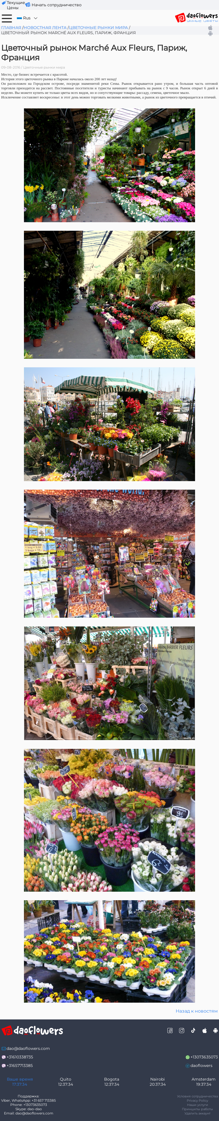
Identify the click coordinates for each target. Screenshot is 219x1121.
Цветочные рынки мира (98, 27)
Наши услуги (197, 1105)
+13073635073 (204, 1057)
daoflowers (201, 1065)
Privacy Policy (197, 1101)
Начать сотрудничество (57, 4)
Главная (11, 27)
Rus (27, 18)
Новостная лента (45, 27)
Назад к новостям (197, 1011)
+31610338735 (20, 1057)
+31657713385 (20, 1065)
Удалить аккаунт (197, 1113)
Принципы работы (197, 1109)
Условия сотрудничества (197, 1096)
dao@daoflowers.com (28, 1048)
